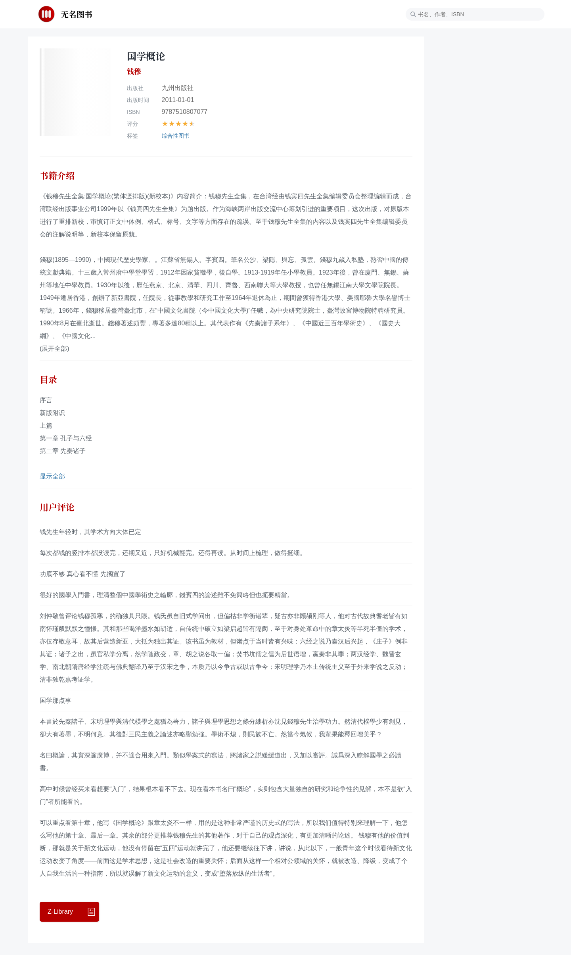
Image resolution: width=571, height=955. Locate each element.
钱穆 (134, 71)
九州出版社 (178, 88)
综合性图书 (176, 136)
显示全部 (52, 476)
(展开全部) (54, 348)
